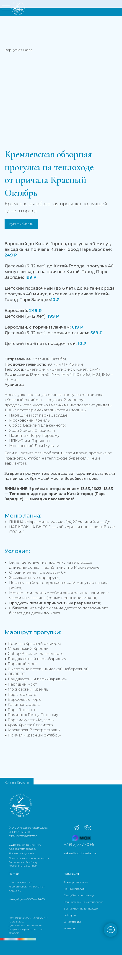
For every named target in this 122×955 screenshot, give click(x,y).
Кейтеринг (71, 915)
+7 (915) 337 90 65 (79, 844)
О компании (72, 921)
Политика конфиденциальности (29, 858)
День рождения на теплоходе (83, 902)
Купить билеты (17, 782)
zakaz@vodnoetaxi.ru (80, 853)
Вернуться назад (18, 50)
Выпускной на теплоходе (81, 908)
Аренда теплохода (76, 882)
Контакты (70, 928)
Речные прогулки (75, 888)
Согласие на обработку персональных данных (23, 864)
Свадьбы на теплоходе (79, 895)
